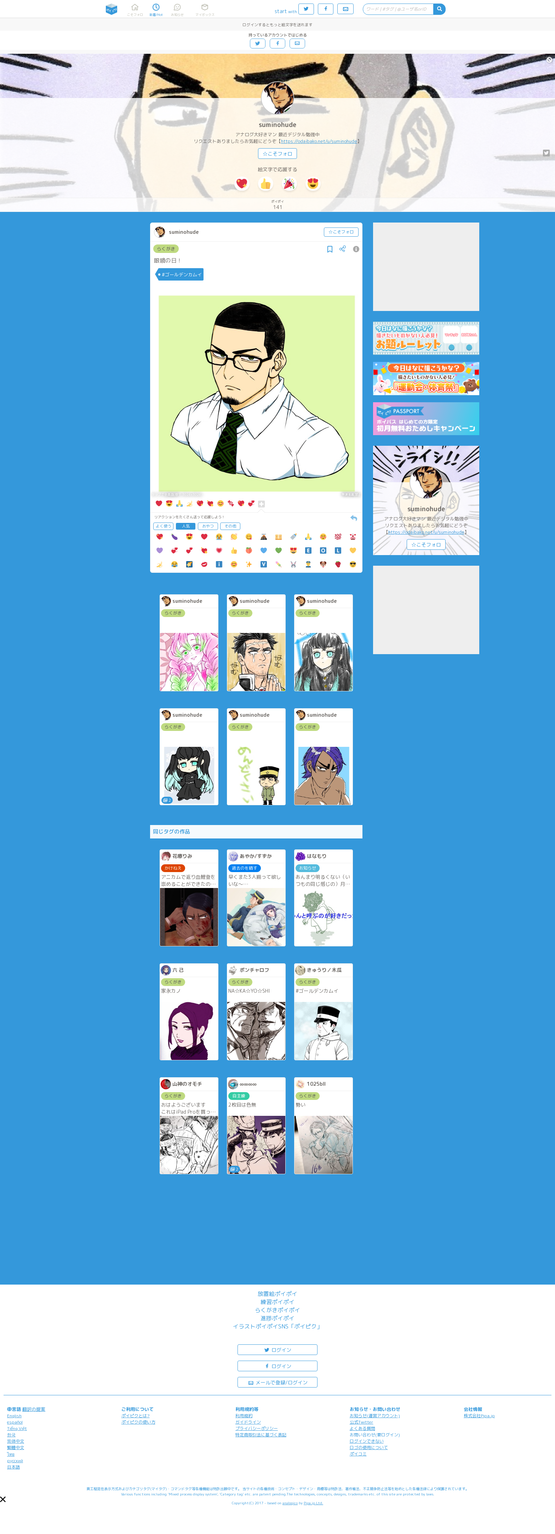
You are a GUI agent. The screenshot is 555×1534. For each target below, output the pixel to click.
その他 (230, 526)
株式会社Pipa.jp (479, 1416)
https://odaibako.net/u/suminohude (319, 141)
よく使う (163, 526)
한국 (11, 1435)
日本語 (13, 1467)
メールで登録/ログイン (278, 1382)
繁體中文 (15, 1447)
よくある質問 (362, 1428)
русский (15, 1461)
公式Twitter (361, 1422)
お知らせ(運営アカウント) (375, 1416)
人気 (186, 526)
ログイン (277, 1349)
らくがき (166, 249)
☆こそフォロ (277, 153)
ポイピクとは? (135, 1416)
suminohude (277, 124)
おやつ (208, 526)
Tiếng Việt (17, 1428)
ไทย (11, 1454)
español (15, 1422)
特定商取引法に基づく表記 (260, 1435)
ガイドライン (248, 1422)
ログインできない (367, 1441)
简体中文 (15, 1441)
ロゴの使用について (369, 1447)
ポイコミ (358, 1454)
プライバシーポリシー (256, 1428)
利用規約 (243, 1416)
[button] (3, 1499)
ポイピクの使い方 (138, 1422)
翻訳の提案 (33, 1409)
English (14, 1416)
